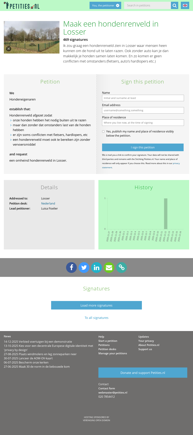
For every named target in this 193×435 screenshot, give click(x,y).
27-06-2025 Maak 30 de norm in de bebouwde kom (37, 367)
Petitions (104, 345)
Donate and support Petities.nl (142, 373)
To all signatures (96, 318)
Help (101, 336)
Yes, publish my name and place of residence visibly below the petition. (140, 133)
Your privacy (146, 340)
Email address (111, 105)
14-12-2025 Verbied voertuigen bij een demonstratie (38, 342)
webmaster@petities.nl (112, 392)
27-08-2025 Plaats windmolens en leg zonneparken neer (40, 354)
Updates (143, 336)
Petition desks (107, 349)
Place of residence (114, 117)
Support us (145, 349)
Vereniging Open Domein (96, 420)
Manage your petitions (112, 353)
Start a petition (107, 340)
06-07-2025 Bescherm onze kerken (26, 362)
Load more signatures (96, 305)
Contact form (106, 388)
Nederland (48, 203)
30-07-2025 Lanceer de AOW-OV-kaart (28, 358)
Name (106, 93)
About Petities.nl (148, 345)
